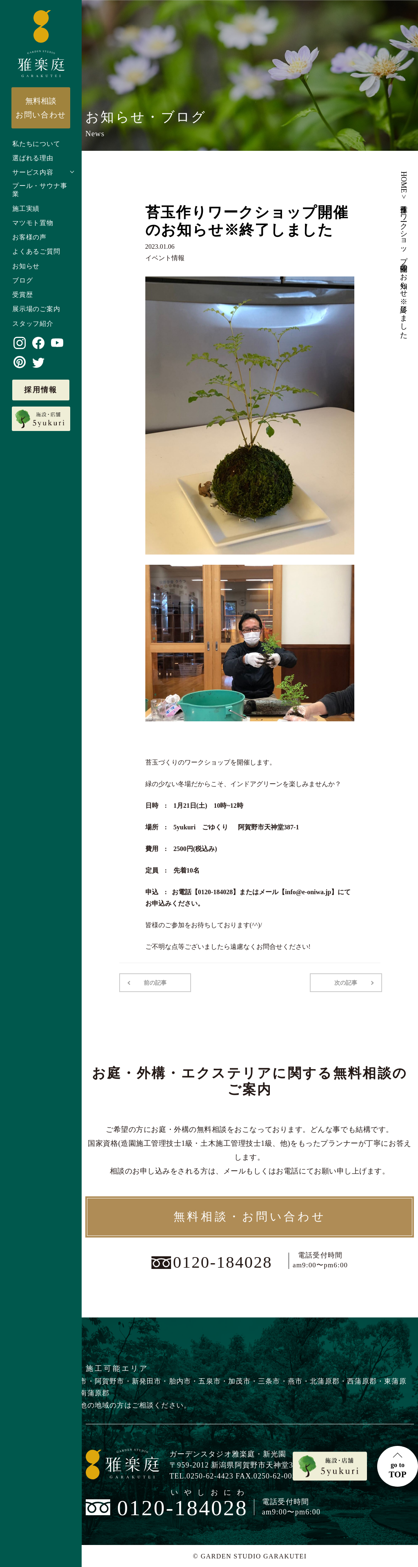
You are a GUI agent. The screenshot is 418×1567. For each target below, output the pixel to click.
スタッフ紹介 (32, 323)
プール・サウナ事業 (39, 190)
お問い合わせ (41, 108)
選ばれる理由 (32, 158)
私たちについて (36, 143)
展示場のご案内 (36, 308)
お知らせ (26, 266)
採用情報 (41, 390)
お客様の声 (29, 237)
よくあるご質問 (36, 251)
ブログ (22, 280)
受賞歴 (22, 294)
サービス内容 (32, 172)
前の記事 (155, 982)
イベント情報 (165, 257)
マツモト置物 (32, 222)
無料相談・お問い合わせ (249, 1216)
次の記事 (346, 982)
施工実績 (26, 208)
